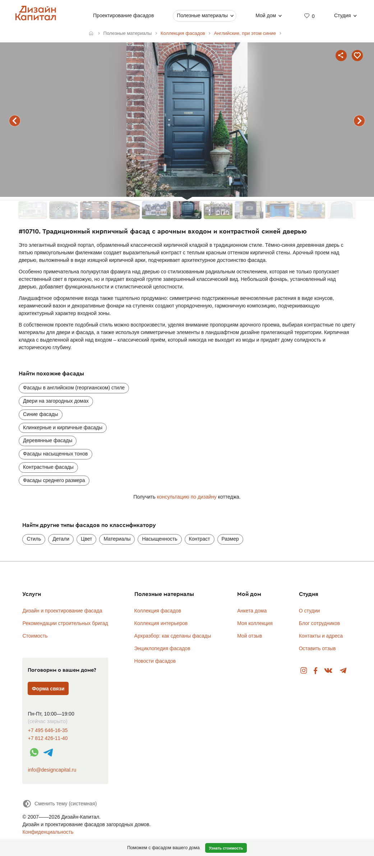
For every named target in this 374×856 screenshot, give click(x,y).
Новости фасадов (155, 661)
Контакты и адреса (321, 636)
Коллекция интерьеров (161, 623)
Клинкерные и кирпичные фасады (62, 427)
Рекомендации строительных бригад (65, 623)
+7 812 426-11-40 (48, 738)
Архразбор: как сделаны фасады (172, 636)
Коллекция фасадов (157, 611)
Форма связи (48, 688)
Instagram (304, 671)
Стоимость (34, 636)
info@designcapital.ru (52, 770)
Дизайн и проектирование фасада (62, 611)
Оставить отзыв (317, 648)
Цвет (86, 539)
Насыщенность (159, 539)
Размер (230, 539)
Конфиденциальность (47, 832)
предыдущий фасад (15, 121)
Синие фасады (40, 414)
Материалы (116, 539)
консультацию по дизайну (187, 497)
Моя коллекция (255, 623)
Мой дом (265, 15)
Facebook (315, 671)
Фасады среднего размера (54, 480)
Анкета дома (252, 611)
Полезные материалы (202, 15)
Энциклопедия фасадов (162, 648)
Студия (342, 15)
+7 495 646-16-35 (48, 730)
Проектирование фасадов (123, 15)
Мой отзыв (249, 636)
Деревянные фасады (47, 440)
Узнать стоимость (226, 848)
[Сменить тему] (59, 803)
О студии (309, 611)
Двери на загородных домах (56, 401)
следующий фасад (359, 121)
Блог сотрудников (319, 623)
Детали (60, 539)
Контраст (199, 539)
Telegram (343, 671)
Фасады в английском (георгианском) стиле (74, 387)
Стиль (34, 539)
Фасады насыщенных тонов (55, 454)
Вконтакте (328, 671)
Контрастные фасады (48, 467)
